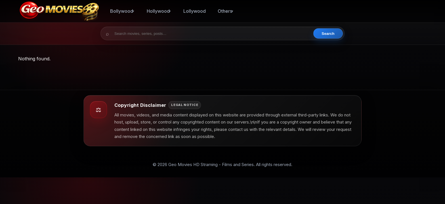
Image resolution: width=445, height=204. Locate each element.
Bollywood (121, 11)
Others (225, 11)
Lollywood (194, 11)
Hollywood (158, 11)
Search (328, 33)
